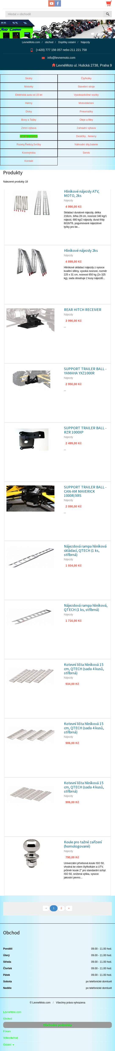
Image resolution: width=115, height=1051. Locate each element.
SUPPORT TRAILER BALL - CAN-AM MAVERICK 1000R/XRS (85, 491)
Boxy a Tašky (28, 119)
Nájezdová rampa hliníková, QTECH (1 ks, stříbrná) (85, 607)
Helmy (28, 103)
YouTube (51, 3)
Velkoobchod (10, 1037)
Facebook (58, 3)
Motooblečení (86, 103)
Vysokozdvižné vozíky (86, 94)
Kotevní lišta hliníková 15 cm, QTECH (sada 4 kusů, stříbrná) (84, 668)
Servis (86, 152)
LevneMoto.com (12, 1012)
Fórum (7, 1031)
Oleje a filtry (86, 119)
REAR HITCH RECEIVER (82, 309)
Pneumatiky (86, 111)
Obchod (7, 1018)
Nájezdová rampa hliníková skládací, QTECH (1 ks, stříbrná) (85, 550)
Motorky (28, 86)
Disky (29, 111)
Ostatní (8, 1044)
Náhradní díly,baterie (86, 144)
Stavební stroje (86, 86)
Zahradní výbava (86, 128)
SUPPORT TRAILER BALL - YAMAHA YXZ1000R (85, 370)
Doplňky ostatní (28, 136)
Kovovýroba (28, 152)
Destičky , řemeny (86, 136)
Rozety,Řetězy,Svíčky (29, 144)
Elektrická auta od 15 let (28, 94)
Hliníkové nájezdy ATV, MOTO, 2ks (81, 193)
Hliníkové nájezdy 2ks (81, 250)
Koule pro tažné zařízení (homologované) (83, 844)
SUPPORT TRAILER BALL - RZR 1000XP (85, 430)
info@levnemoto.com (61, 57)
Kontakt (28, 160)
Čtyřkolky (86, 78)
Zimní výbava (28, 128)
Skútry (28, 78)
